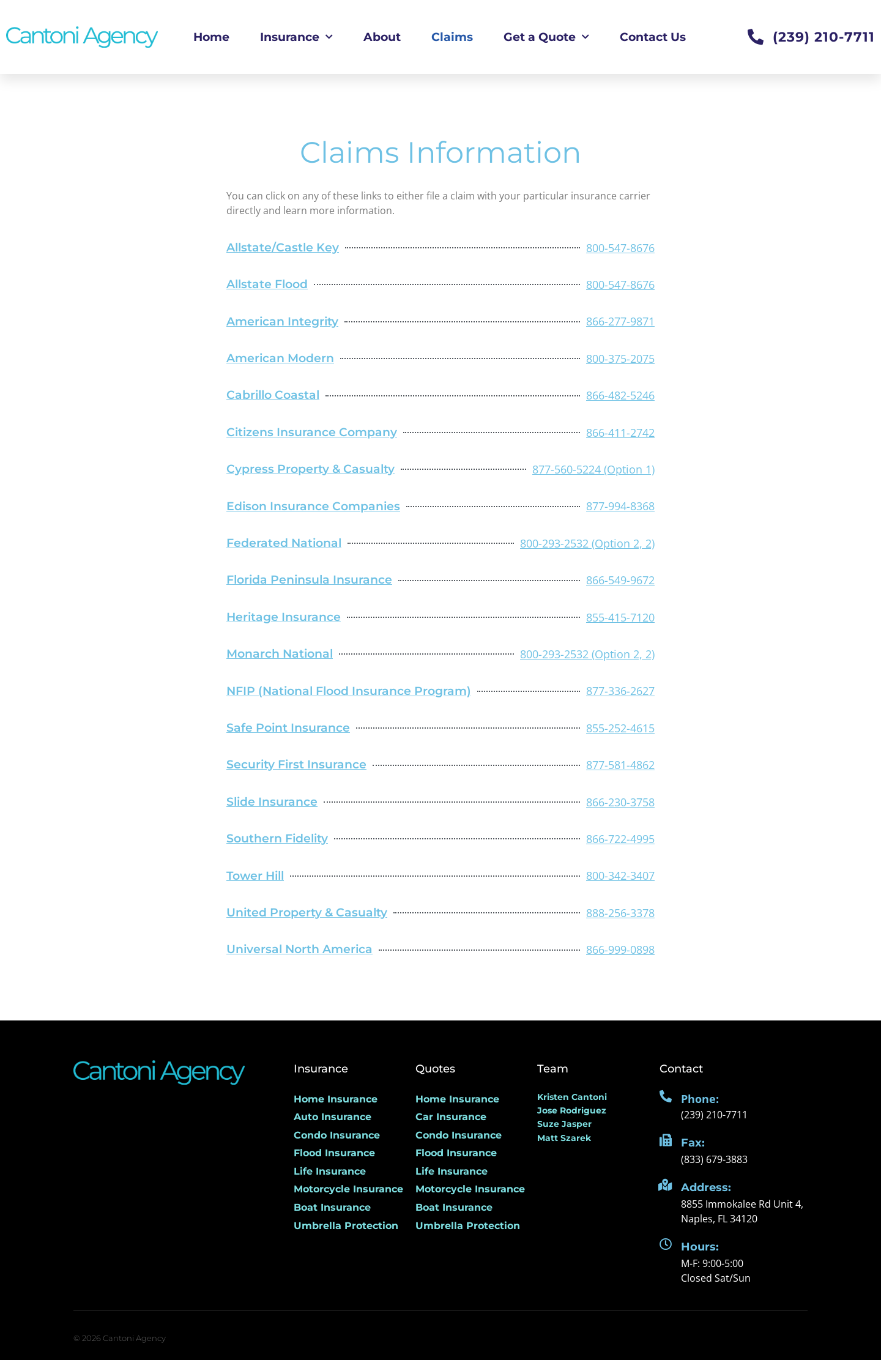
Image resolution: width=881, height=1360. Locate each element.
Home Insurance (335, 1099)
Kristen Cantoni (572, 1096)
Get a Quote (546, 37)
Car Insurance (450, 1117)
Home (211, 36)
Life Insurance (330, 1171)
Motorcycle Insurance (348, 1189)
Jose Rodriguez (571, 1110)
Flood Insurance (334, 1153)
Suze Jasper (564, 1123)
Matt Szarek (564, 1137)
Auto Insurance (332, 1117)
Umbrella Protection (346, 1226)
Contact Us (653, 36)
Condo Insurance (337, 1135)
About (382, 36)
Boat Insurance (332, 1207)
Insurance (296, 37)
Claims (452, 36)
